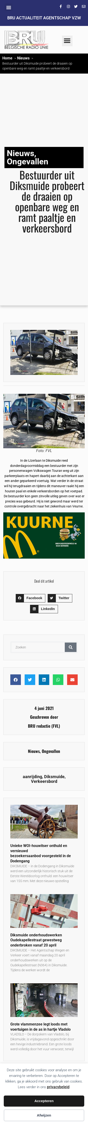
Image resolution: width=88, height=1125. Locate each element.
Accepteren (44, 1101)
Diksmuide (54, 776)
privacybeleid (58, 1087)
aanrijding (32, 776)
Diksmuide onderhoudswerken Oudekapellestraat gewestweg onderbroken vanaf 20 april (36, 940)
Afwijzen (44, 1115)
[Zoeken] (71, 647)
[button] (8, 7)
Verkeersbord (44, 781)
